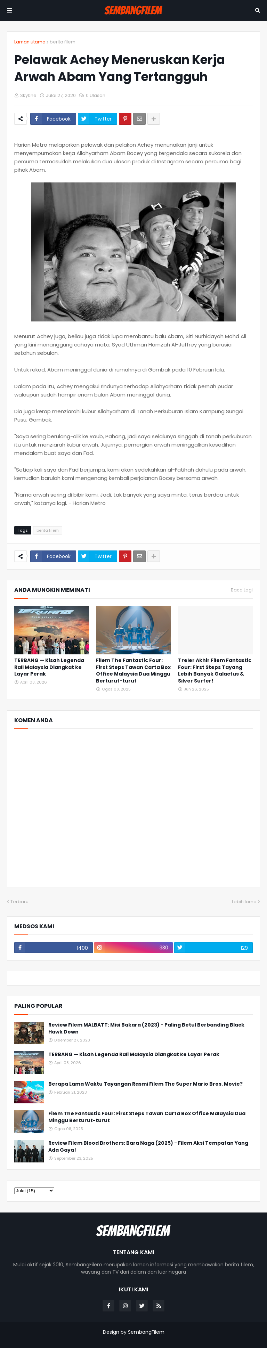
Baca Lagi (242, 590)
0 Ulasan (95, 95)
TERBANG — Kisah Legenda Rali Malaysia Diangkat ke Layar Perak (49, 667)
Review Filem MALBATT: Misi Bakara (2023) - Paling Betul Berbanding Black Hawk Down (146, 1028)
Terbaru (19, 901)
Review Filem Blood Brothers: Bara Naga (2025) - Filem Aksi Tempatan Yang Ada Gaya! (148, 1146)
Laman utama (30, 42)
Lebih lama (244, 901)
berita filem (62, 42)
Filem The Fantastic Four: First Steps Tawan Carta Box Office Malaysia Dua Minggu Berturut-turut (133, 670)
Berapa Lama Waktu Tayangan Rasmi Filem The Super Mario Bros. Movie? (145, 1084)
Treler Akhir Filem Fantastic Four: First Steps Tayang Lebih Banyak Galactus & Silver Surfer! (214, 670)
